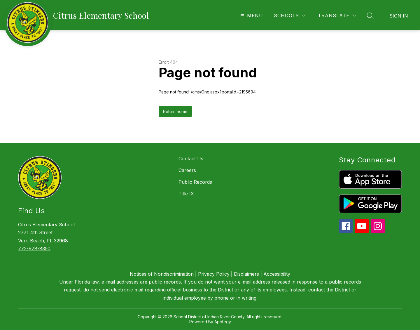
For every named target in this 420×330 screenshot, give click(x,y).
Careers (187, 170)
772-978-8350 (34, 248)
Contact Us (190, 158)
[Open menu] (251, 15)
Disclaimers (246, 274)
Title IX (186, 194)
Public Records (195, 182)
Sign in (398, 16)
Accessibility (276, 274)
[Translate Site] (337, 15)
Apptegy (222, 321)
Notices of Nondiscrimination (162, 274)
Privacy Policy (214, 274)
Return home (175, 111)
